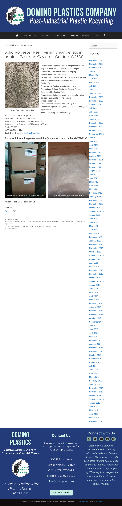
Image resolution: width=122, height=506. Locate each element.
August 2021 (94, 171)
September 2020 (96, 211)
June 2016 (93, 370)
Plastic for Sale (12, 228)
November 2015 (96, 392)
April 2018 (93, 296)
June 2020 (93, 222)
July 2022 (93, 138)
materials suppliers (13, 221)
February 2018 (95, 303)
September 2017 (96, 322)
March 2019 (94, 267)
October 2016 (95, 355)
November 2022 (96, 127)
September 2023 (96, 104)
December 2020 (96, 200)
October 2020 (95, 208)
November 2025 (96, 64)
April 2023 (93, 115)
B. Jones (98, 501)
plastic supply (46, 221)
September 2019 (96, 256)
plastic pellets (36, 221)
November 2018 (96, 274)
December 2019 (96, 244)
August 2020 (94, 215)
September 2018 (96, 281)
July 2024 (93, 86)
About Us (74, 35)
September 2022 (96, 134)
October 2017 (95, 318)
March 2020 (94, 233)
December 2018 (96, 270)
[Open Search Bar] (105, 35)
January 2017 (95, 344)
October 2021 (95, 163)
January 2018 (95, 307)
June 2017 (93, 329)
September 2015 (96, 399)
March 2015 (94, 418)
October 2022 (95, 130)
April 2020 (93, 230)
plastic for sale (26, 221)
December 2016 (96, 348)
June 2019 (93, 263)
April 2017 (93, 333)
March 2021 (94, 189)
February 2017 (95, 340)
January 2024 (95, 93)
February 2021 (95, 193)
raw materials (69, 221)
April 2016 (93, 373)
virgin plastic (9, 224)
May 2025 (93, 75)
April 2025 (93, 79)
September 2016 (96, 359)
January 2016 (95, 384)
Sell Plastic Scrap (29, 35)
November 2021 (96, 160)
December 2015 (96, 388)
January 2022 (95, 156)
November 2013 (96, 421)
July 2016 (93, 366)
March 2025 (94, 82)
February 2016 (95, 381)
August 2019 (94, 259)
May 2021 (93, 182)
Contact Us (45, 35)
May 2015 (93, 410)
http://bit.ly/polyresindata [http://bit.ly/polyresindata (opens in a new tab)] (30, 133)
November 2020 (96, 204)
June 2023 (93, 112)
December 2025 (96, 60)
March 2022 (94, 149)
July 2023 (93, 108)
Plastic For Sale (60, 35)
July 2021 (93, 174)
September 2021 (96, 167)
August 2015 (94, 403)
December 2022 (96, 123)
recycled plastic (80, 221)
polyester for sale (58, 221)
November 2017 (96, 314)
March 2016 (94, 377)
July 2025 (93, 71)
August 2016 (94, 362)
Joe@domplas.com (61, 481)
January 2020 (95, 241)
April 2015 (93, 414)
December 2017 (96, 311)
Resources (86, 35)
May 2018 (93, 292)
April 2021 (93, 185)
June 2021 (93, 178)
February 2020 (95, 237)
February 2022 (95, 152)
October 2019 (95, 252)
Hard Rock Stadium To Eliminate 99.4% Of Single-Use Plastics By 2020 (31, 226)
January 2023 (95, 119)
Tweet (7, 211)
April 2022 (93, 145)
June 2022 (93, 141)
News (97, 35)
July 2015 (93, 407)
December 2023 (96, 97)
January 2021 (95, 197)
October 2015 (95, 396)
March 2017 (94, 337)
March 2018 (94, 300)
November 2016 (96, 351)
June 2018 (93, 289)
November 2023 (96, 101)
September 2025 (96, 68)
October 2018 (95, 278)
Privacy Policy (82, 501)
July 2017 (93, 325)
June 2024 (93, 90)
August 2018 (94, 285)
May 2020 (93, 226)
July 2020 (93, 219)
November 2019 (96, 248)
